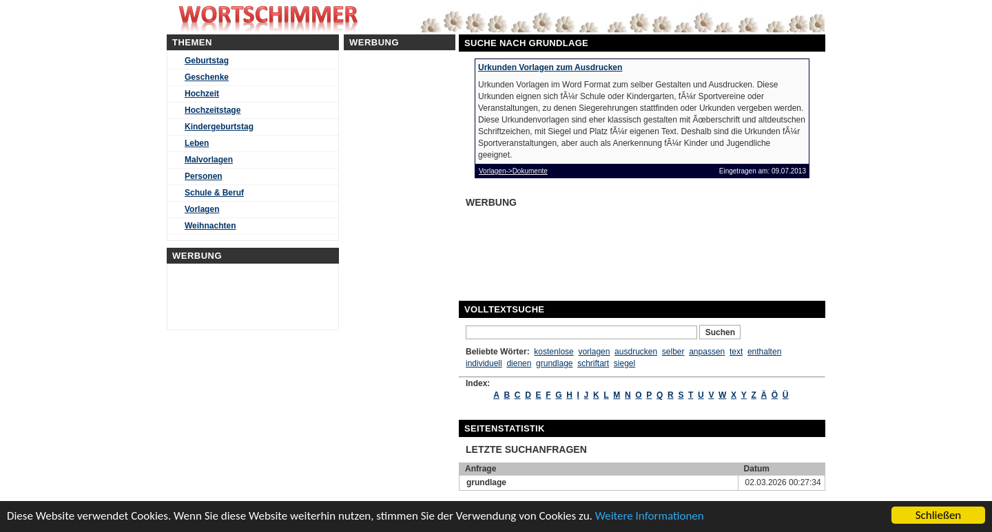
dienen (518, 363)
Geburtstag (207, 60)
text (736, 352)
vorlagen (594, 352)
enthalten (764, 352)
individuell (484, 363)
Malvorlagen (209, 159)
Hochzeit (202, 93)
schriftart (593, 363)
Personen (204, 176)
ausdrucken (635, 352)
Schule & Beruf (214, 193)
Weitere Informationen (649, 516)
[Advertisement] (572, 246)
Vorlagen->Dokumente (513, 171)
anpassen (707, 352)
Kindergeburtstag (219, 126)
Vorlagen (202, 209)
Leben (197, 143)
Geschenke (207, 77)
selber (673, 352)
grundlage (554, 363)
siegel (624, 363)
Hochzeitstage (212, 110)
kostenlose (553, 352)
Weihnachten (210, 226)
